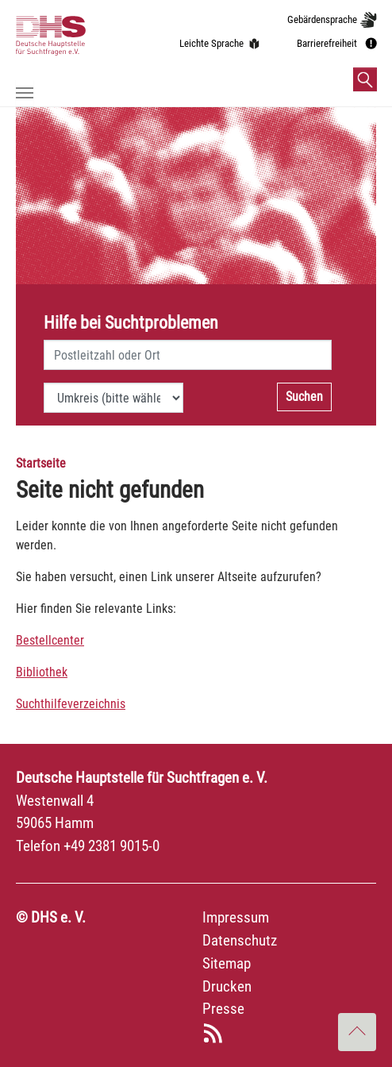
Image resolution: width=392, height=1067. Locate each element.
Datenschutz (239, 940)
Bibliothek (41, 672)
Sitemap (226, 963)
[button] (365, 79)
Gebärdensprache (322, 19)
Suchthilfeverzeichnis (70, 703)
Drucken (227, 986)
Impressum (235, 917)
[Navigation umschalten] (24, 92)
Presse (223, 1009)
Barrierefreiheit (327, 43)
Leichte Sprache (211, 43)
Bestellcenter (50, 640)
